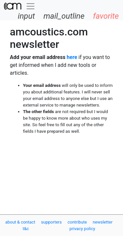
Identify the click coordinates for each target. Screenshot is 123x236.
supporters (51, 222)
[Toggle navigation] (30, 6)
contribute (77, 222)
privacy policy (82, 228)
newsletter (103, 222)
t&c (26, 228)
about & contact (20, 222)
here (72, 57)
